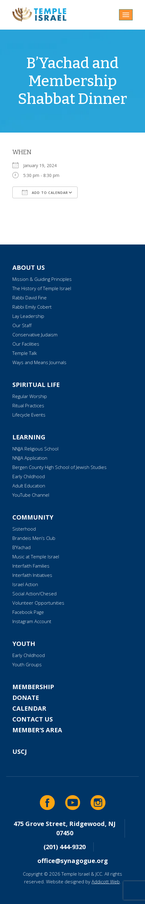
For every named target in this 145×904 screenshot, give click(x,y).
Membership (33, 687)
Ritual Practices (28, 405)
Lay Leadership (28, 316)
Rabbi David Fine (29, 297)
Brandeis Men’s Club (33, 538)
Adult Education (28, 486)
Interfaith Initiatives (32, 575)
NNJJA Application (29, 458)
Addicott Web (106, 881)
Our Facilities (25, 344)
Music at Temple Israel (35, 556)
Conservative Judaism (35, 334)
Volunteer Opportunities (38, 603)
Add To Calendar (45, 192)
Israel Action (25, 584)
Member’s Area (37, 730)
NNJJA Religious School (35, 449)
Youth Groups (27, 664)
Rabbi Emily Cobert (32, 307)
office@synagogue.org (72, 861)
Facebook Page (28, 612)
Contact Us (32, 719)
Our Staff (22, 325)
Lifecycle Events (28, 415)
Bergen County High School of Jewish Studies (59, 467)
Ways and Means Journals (39, 362)
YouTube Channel (30, 495)
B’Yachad (21, 547)
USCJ (19, 751)
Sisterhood (24, 529)
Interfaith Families (30, 566)
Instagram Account (31, 621)
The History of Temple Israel (41, 288)
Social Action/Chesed (34, 593)
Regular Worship (29, 396)
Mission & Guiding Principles (42, 279)
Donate (25, 697)
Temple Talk (24, 353)
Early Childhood (28, 476)
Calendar (29, 708)
